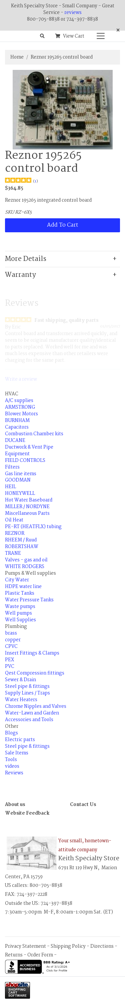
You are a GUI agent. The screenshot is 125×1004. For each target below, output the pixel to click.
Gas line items (20, 474)
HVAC (11, 394)
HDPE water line (23, 586)
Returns (14, 955)
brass (11, 633)
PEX (9, 660)
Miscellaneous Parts (27, 513)
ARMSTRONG (20, 407)
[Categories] (99, 34)
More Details (25, 259)
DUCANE (15, 440)
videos (12, 766)
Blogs (11, 733)
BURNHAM (17, 420)
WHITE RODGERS (24, 566)
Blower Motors (21, 414)
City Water (17, 580)
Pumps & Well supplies (30, 573)
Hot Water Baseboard (28, 500)
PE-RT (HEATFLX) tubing (33, 526)
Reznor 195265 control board (62, 57)
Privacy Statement (25, 946)
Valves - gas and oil (26, 560)
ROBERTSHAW (21, 546)
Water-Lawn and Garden (32, 713)
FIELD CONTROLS (25, 460)
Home (17, 57)
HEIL (10, 487)
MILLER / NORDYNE (27, 506)
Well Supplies (20, 620)
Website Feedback (27, 813)
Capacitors (17, 427)
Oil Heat (14, 520)
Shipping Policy (68, 946)
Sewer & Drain (20, 680)
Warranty (20, 275)
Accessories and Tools (29, 719)
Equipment (17, 454)
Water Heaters (21, 700)
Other (11, 726)
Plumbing (16, 626)
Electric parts (20, 739)
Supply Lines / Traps (27, 693)
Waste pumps (20, 606)
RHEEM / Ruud (21, 540)
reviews (73, 12)
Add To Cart (62, 225)
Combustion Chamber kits (34, 434)
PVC (9, 666)
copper (13, 640)
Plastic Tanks (19, 593)
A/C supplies (19, 400)
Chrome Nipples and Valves (35, 706)
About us (15, 804)
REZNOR (14, 533)
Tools (11, 759)
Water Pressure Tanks (29, 600)
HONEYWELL (20, 493)
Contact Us (83, 804)
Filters (12, 467)
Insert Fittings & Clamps (32, 653)
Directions (102, 946)
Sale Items (16, 753)
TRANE (13, 553)
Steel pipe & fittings (27, 686)
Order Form (40, 955)
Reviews (14, 773)
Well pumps (18, 613)
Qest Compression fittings (34, 673)
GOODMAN (18, 480)
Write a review (21, 379)
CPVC (11, 646)
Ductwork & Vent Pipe (29, 447)
